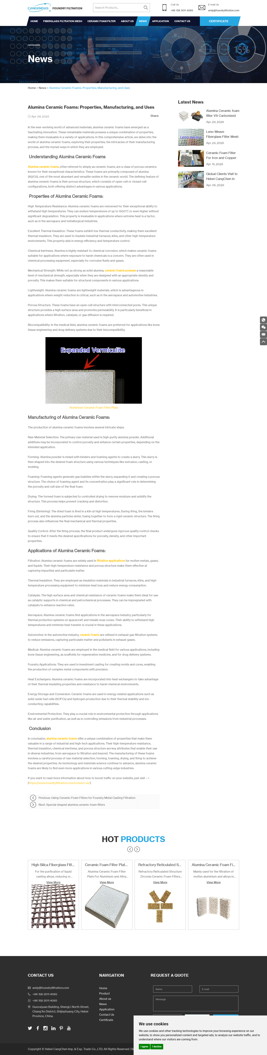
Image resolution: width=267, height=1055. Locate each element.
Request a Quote (170, 975)
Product (104, 993)
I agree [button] (144, 1046)
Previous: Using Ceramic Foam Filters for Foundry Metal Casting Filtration (87, 798)
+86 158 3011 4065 (44, 1000)
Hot (133, 839)
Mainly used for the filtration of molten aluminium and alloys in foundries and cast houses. (213, 874)
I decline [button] (156, 1046)
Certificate (106, 1020)
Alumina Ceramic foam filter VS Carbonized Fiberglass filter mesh (222, 115)
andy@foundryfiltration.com (223, 10)
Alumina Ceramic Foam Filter (215, 865)
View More (53, 882)
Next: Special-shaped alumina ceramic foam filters (72, 804)
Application (160, 21)
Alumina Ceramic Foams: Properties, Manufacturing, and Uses (89, 88)
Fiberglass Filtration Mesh (62, 21)
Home (34, 21)
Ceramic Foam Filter (101, 21)
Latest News (191, 102)
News (143, 21)
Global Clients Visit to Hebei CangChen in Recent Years (222, 179)
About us (127, 21)
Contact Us (182, 21)
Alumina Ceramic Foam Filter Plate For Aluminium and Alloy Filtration (106, 874)
